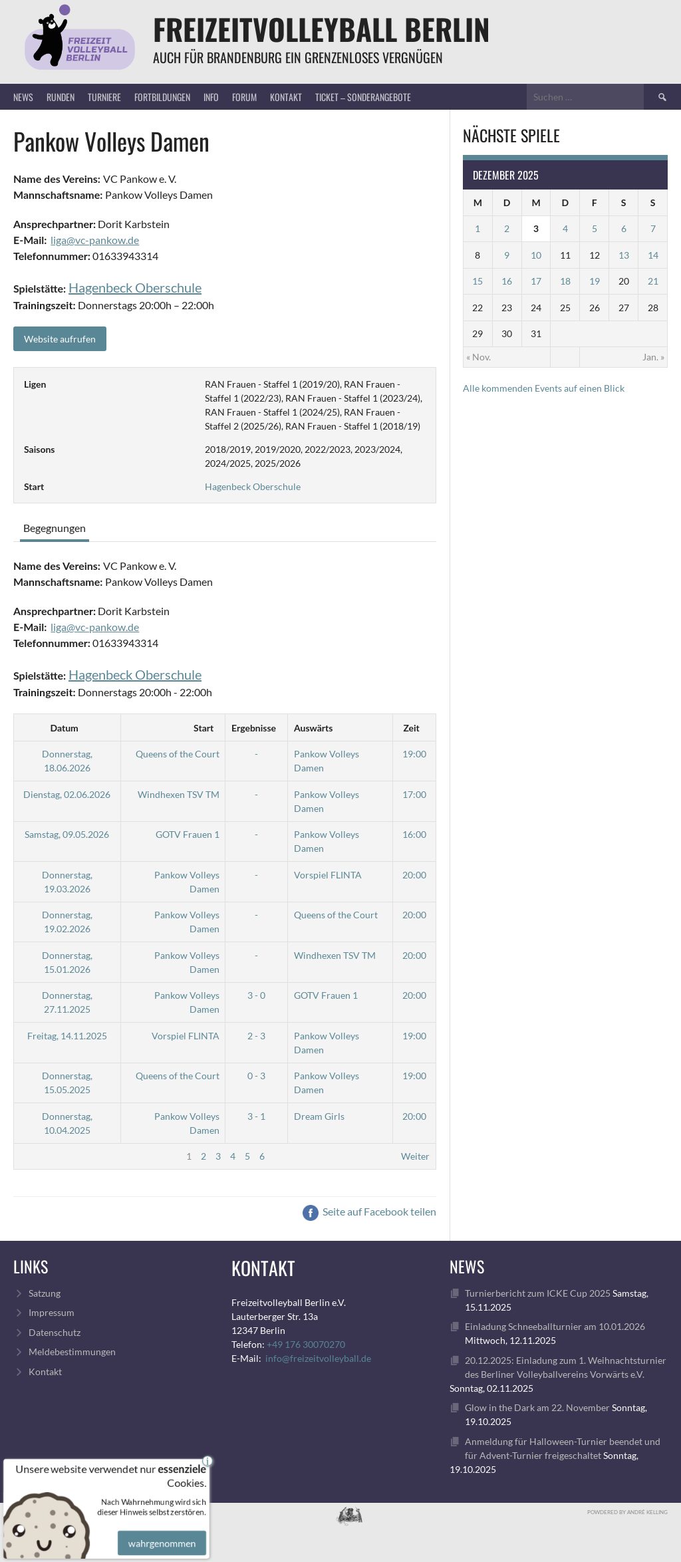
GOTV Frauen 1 (187, 834)
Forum (244, 97)
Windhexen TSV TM (178, 794)
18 (565, 281)
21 (653, 281)
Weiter (415, 1156)
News (23, 97)
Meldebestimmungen (72, 1351)
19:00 (414, 753)
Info (211, 97)
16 (506, 281)
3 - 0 (256, 995)
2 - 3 (256, 1035)
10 (536, 255)
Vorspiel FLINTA (328, 874)
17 (536, 281)
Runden (60, 97)
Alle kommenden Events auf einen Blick (543, 388)
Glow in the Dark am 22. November (537, 1407)
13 (623, 255)
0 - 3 (256, 1075)
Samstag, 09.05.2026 (67, 834)
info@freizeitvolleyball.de (318, 1358)
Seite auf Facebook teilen (369, 1211)
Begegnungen (54, 527)
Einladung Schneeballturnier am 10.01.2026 (555, 1326)
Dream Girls (319, 1116)
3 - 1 (256, 1116)
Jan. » (653, 356)
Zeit (411, 727)
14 (653, 255)
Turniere (104, 97)
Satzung (45, 1293)
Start (203, 727)
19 (594, 281)
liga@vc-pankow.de (95, 239)
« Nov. (478, 356)
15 (477, 281)
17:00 (414, 794)
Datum (64, 727)
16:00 (414, 834)
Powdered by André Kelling (627, 1512)
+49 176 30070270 (306, 1344)
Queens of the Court (177, 753)
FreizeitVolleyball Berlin (321, 29)
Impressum (51, 1312)
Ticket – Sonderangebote (363, 97)
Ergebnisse (253, 727)
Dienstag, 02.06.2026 (66, 794)
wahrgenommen (160, 1535)
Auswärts (313, 727)
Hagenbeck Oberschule (135, 287)
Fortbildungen (162, 97)
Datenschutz (54, 1332)
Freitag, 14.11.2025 (67, 1035)
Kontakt (286, 97)
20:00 (414, 874)
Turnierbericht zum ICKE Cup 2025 (538, 1293)
